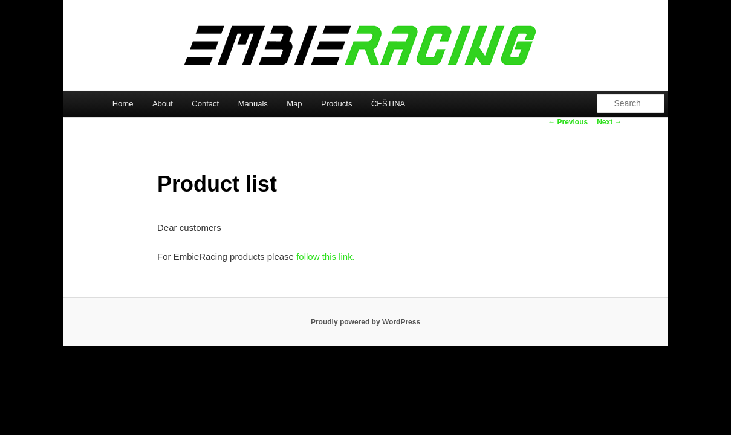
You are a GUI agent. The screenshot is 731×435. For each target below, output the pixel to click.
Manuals (253, 103)
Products (336, 103)
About (162, 103)
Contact (205, 103)
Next (609, 122)
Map (294, 103)
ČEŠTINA (388, 103)
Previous (568, 122)
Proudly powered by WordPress (365, 322)
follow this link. (325, 256)
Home (123, 103)
